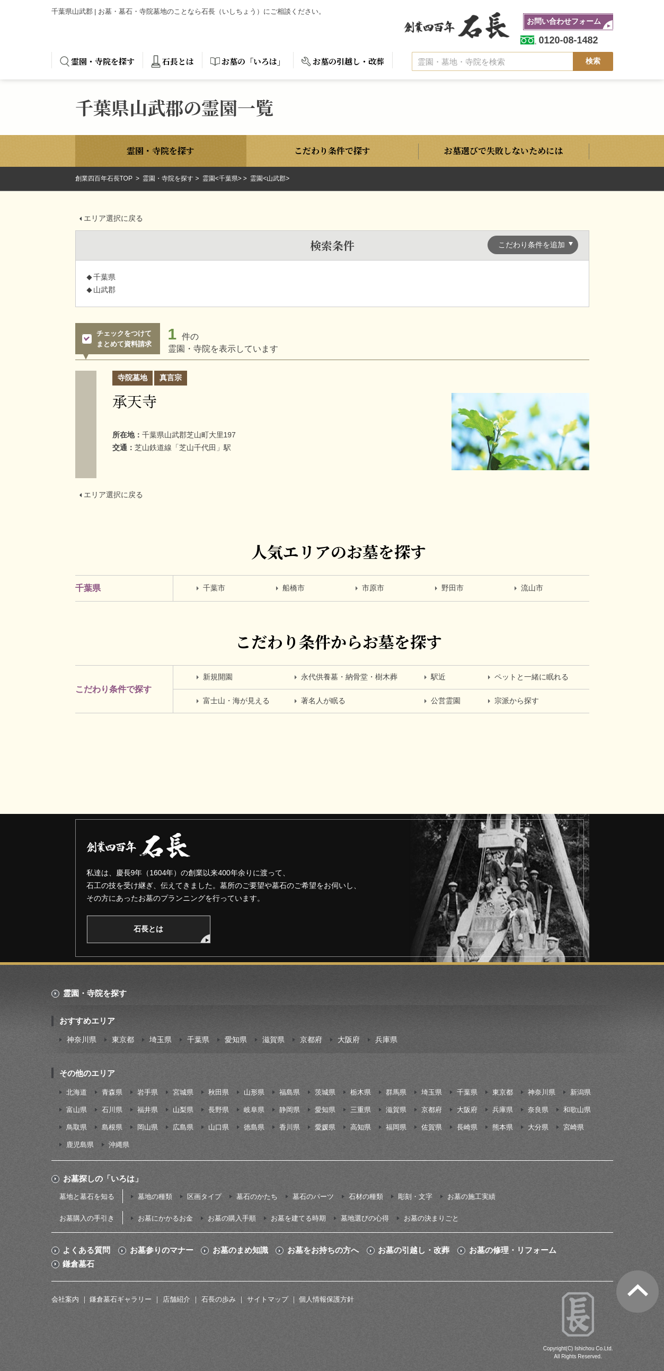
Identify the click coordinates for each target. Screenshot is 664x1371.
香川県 (289, 1127)
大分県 (538, 1127)
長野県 (218, 1110)
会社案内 (65, 1299)
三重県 (360, 1110)
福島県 (289, 1092)
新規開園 (218, 677)
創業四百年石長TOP (105, 178)
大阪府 (349, 1039)
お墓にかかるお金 (165, 1218)
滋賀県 (273, 1039)
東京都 (123, 1039)
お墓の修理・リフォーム (512, 1250)
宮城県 (183, 1092)
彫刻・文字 (415, 1196)
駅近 (438, 677)
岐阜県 (254, 1110)
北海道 (76, 1092)
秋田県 (218, 1092)
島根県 (112, 1127)
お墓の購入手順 (232, 1218)
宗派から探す (516, 700)
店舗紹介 (176, 1299)
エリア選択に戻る (113, 218)
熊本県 (502, 1127)
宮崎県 (573, 1127)
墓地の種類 (155, 1196)
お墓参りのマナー (161, 1250)
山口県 (218, 1127)
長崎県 (467, 1127)
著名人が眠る (323, 700)
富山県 (76, 1110)
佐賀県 (431, 1127)
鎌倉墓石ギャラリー (121, 1299)
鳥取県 (76, 1127)
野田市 (452, 588)
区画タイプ (204, 1196)
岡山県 (147, 1127)
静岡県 (289, 1110)
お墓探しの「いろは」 (103, 1178)
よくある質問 (86, 1250)
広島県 (183, 1127)
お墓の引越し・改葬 (348, 61)
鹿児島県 (80, 1145)
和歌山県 (577, 1110)
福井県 (147, 1110)
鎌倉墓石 (78, 1264)
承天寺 (134, 400)
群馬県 (396, 1092)
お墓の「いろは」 (253, 61)
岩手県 (147, 1092)
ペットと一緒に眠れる (531, 677)
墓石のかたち (257, 1196)
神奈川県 (81, 1039)
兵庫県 (386, 1039)
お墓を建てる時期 (298, 1218)
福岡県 (396, 1127)
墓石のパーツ (313, 1196)
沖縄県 (119, 1145)
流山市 (532, 588)
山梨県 (183, 1110)
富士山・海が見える (236, 700)
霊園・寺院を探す (103, 61)
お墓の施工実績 (471, 1196)
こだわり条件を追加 (531, 244)
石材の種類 (366, 1196)
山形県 (254, 1092)
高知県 (360, 1127)
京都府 (311, 1039)
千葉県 (198, 1039)
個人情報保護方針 (326, 1299)
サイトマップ (267, 1299)
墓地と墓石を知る (86, 1196)
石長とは (178, 61)
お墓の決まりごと (431, 1218)
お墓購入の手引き (86, 1218)
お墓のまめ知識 (240, 1250)
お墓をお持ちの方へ (323, 1250)
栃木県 (360, 1092)
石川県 (112, 1110)
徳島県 (254, 1127)
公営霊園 (446, 700)
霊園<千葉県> (222, 178)
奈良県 (538, 1110)
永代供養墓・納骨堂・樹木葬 (349, 677)
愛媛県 (325, 1127)
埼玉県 (160, 1039)
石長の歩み (218, 1299)
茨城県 (325, 1092)
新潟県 (580, 1092)
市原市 (373, 588)
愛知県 (236, 1039)
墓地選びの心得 (365, 1218)
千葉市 (214, 588)
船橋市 (293, 588)
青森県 (112, 1092)
